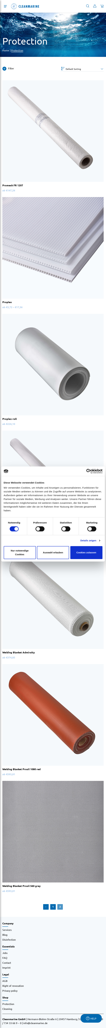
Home (5, 50)
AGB (4, 980)
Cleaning (7, 1008)
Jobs (5, 952)
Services (7, 929)
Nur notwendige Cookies (20, 552)
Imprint (6, 967)
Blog (4, 934)
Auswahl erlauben (53, 552)
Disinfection (9, 939)
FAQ (4, 957)
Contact (6, 962)
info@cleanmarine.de (35, 1023)
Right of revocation (13, 985)
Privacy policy (9, 990)
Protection (17, 50)
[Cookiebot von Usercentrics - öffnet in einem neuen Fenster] (88, 471)
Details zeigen (88, 540)
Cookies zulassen (86, 552)
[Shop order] (82, 68)
